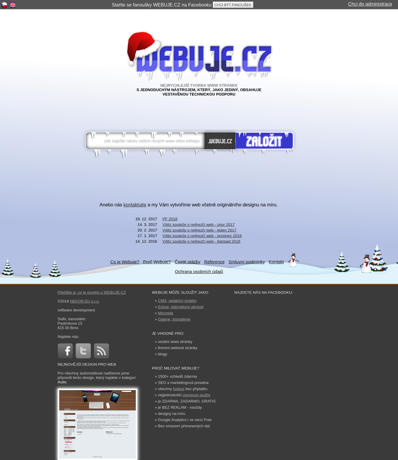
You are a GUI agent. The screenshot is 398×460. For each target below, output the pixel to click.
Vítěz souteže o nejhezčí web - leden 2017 (200, 230)
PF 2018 (170, 219)
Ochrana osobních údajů (199, 271)
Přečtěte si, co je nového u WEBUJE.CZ (92, 292)
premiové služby (196, 395)
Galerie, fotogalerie (174, 319)
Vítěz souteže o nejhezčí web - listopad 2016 (202, 241)
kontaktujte (134, 204)
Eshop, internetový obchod (180, 307)
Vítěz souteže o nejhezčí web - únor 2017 (199, 224)
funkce (178, 389)
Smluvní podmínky (247, 261)
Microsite (165, 313)
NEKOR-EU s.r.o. (85, 301)
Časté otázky (187, 261)
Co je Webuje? (124, 261)
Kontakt (276, 261)
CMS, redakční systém (177, 300)
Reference (214, 261)
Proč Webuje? (157, 261)
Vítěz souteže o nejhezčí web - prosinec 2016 (202, 236)
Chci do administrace (370, 3)
